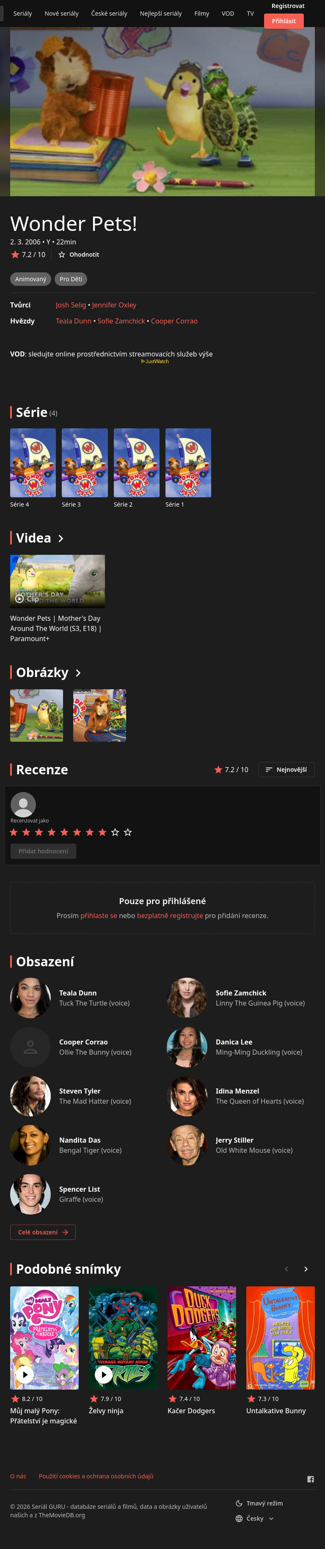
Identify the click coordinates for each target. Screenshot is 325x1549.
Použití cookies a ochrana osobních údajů (96, 1476)
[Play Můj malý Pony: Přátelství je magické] (25, 1375)
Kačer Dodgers (191, 1410)
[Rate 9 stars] (115, 832)
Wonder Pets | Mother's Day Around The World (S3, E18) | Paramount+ (56, 628)
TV (250, 13)
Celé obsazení (43, 1232)
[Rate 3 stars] (39, 832)
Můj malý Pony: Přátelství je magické (43, 1416)
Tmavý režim (259, 1503)
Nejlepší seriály (161, 13)
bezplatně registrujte (170, 915)
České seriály (109, 13)
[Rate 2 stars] (26, 832)
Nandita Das (80, 1140)
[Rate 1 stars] (13, 832)
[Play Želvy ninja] (104, 1375)
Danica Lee (234, 1042)
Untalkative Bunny (276, 1410)
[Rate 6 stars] (77, 832)
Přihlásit (284, 21)
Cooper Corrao (174, 321)
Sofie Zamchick (121, 321)
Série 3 (71, 504)
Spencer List (79, 1189)
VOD (228, 13)
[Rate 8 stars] (102, 832)
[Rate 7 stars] (89, 832)
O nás (18, 1476)
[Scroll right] (306, 1269)
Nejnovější (286, 769)
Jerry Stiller (234, 1140)
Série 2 (123, 504)
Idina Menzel (237, 1091)
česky (255, 1518)
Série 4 (19, 504)
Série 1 (175, 504)
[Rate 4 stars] (51, 832)
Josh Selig (71, 305)
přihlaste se (98, 915)
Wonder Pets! (74, 223)
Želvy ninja (106, 1410)
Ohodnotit (78, 254)
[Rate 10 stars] (127, 832)
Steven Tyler (80, 1091)
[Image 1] (99, 715)
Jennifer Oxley (114, 305)
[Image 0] (36, 715)
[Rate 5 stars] (64, 832)
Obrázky (42, 672)
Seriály (23, 13)
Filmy (201, 13)
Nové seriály (61, 13)
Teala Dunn (73, 321)
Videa (33, 537)
